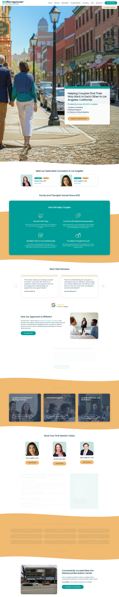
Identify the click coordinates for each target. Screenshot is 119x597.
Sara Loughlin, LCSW (80, 181)
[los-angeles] (39, 579)
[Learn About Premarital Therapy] (57, 416)
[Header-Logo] (13, 3)
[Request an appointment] (79, 119)
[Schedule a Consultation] (73, 587)
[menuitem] (50, 3)
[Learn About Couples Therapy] (22, 416)
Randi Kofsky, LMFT (40, 181)
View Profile (37, 183)
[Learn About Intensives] (89, 416)
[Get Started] (32, 463)
